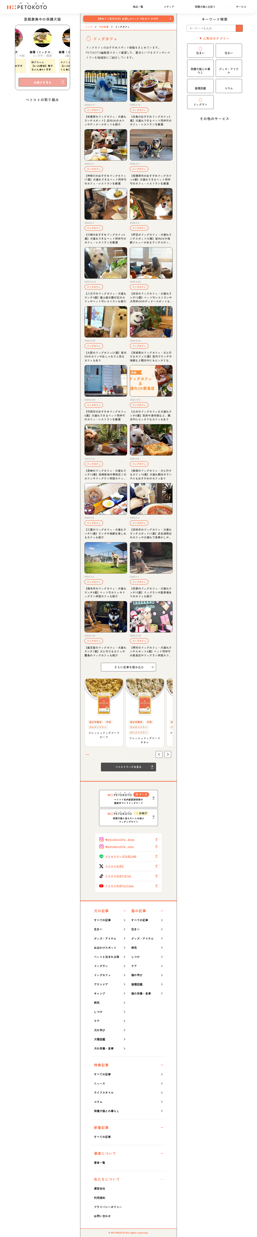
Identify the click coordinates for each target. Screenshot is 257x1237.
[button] (159, 754)
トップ (88, 26)
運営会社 (99, 1188)
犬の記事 (104, 26)
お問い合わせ (102, 1216)
